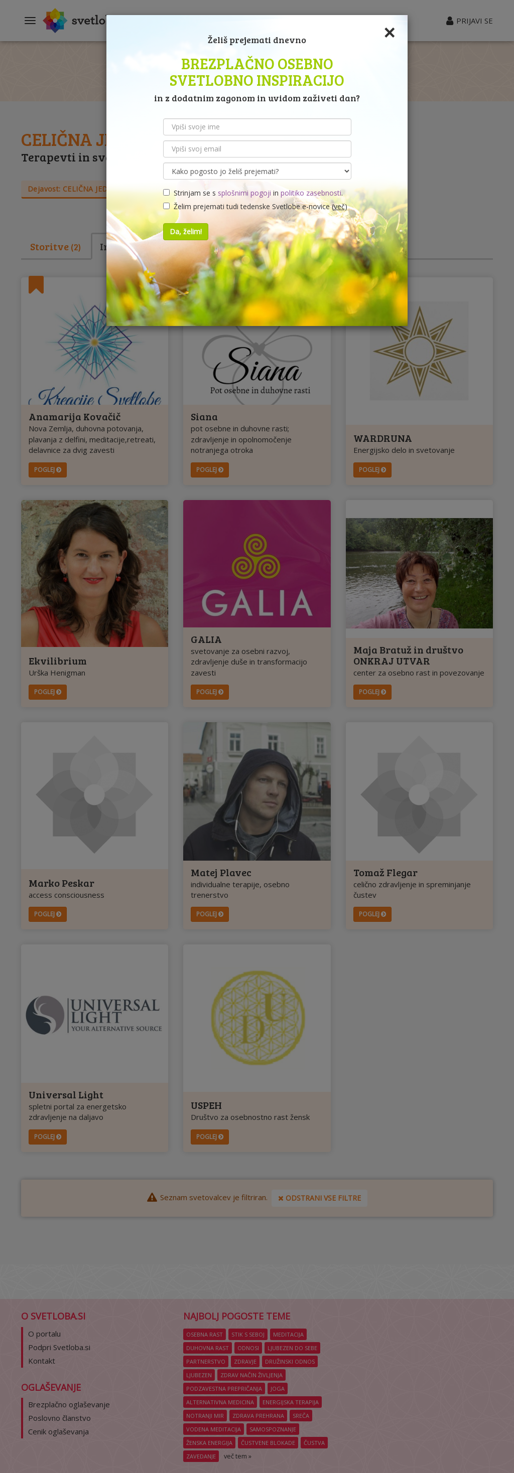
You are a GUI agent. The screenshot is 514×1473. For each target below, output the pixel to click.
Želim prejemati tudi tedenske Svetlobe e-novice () (255, 206)
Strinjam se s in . (253, 193)
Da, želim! (186, 231)
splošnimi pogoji (244, 193)
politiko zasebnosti (311, 193)
